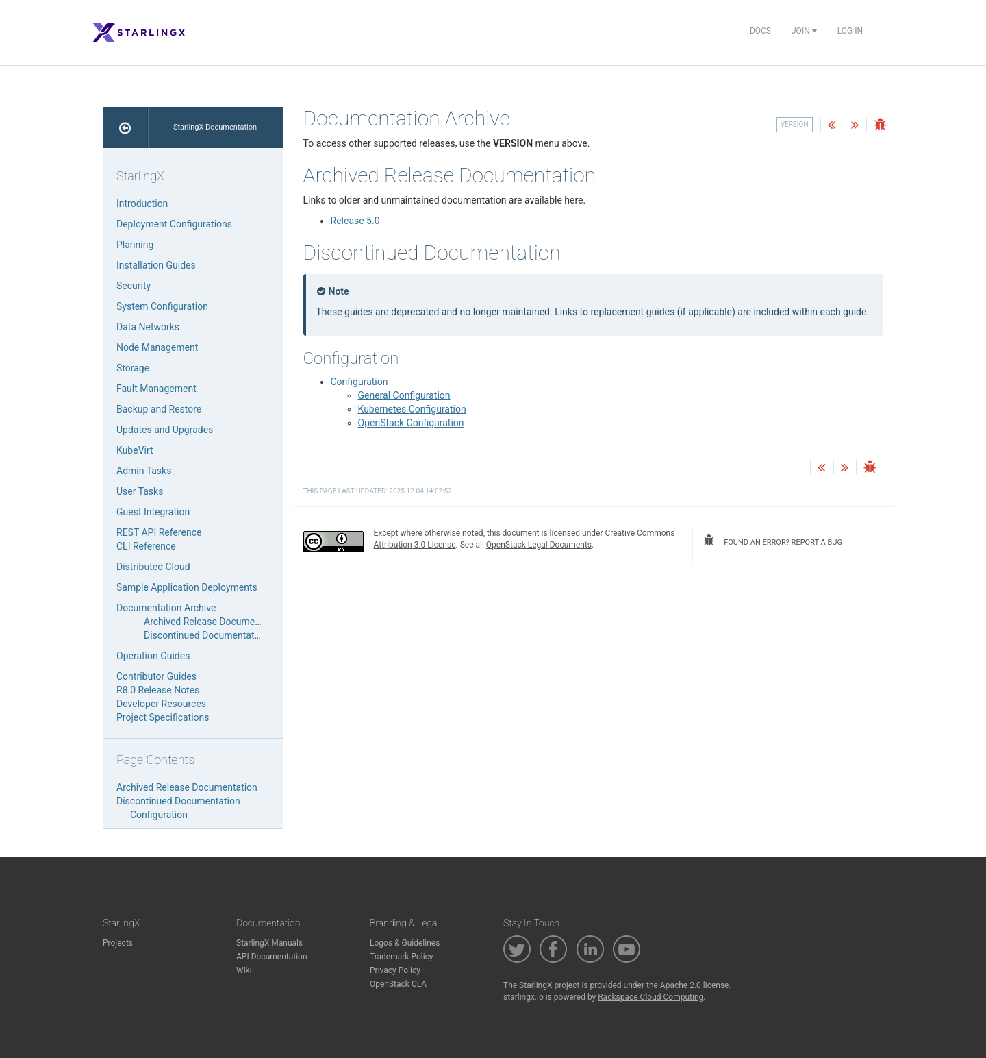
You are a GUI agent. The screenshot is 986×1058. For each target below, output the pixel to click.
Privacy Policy (395, 970)
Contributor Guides (156, 676)
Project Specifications (163, 717)
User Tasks (139, 491)
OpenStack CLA (398, 984)
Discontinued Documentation (206, 635)
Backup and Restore (158, 409)
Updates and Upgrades (164, 429)
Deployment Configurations (174, 224)
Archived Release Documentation (214, 621)
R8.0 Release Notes (157, 690)
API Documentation (271, 956)
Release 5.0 (355, 220)
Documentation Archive (166, 607)
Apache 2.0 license (694, 985)
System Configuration (162, 306)
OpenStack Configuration (411, 422)
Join (804, 31)
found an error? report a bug (772, 540)
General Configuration (404, 395)
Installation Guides (156, 265)
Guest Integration (153, 511)
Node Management (157, 347)
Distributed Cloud (153, 566)
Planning (134, 244)
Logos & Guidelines (405, 943)
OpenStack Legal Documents (539, 545)
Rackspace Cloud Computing (650, 997)
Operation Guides (153, 655)
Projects (118, 943)
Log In (850, 31)
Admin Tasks (143, 470)
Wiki (244, 970)
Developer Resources (161, 703)
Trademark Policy (401, 956)
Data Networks (147, 326)
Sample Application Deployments (186, 587)
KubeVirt (134, 450)
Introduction (142, 203)
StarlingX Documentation (215, 127)
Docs (760, 31)
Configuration (359, 381)
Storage (132, 367)
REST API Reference (158, 532)
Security (133, 285)
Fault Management (156, 388)
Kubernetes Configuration (412, 409)
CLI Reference (146, 546)
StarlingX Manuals (269, 943)
